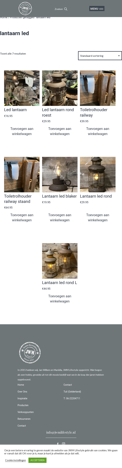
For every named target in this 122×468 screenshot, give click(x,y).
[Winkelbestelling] (100, 55)
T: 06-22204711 (72, 398)
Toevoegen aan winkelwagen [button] (21, 131)
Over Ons (22, 391)
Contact (22, 425)
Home (3, 17)
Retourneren (24, 419)
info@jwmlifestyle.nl (61, 432)
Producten (23, 405)
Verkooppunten (26, 412)
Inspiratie (22, 398)
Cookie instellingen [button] (15, 460)
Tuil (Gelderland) (72, 391)
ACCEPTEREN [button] (37, 460)
